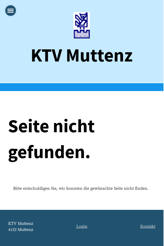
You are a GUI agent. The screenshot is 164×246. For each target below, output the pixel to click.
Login (81, 226)
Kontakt (147, 226)
